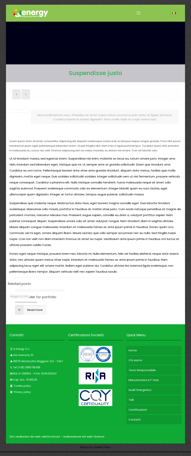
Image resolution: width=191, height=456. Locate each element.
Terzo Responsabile (142, 370)
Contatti (135, 419)
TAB (131, 400)
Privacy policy (20, 392)
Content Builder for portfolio (33, 297)
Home (133, 350)
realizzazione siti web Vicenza (83, 436)
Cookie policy (20, 386)
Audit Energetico (140, 390)
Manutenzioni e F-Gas (144, 380)
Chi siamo (135, 360)
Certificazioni (138, 410)
